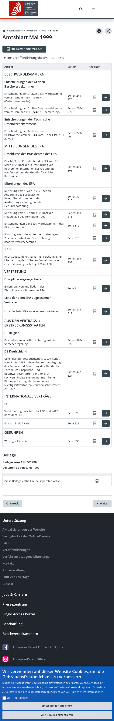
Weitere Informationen (90, 692)
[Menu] (94, 9)
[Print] (99, 31)
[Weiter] (102, 503)
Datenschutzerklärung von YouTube (55, 692)
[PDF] (94, 97)
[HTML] (106, 97)
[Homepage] (3, 30)
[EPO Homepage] (23, 9)
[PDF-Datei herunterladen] (24, 49)
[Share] (108, 31)
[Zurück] (12, 503)
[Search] (81, 9)
